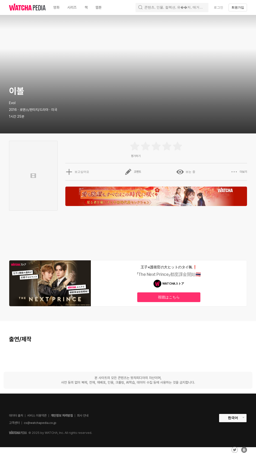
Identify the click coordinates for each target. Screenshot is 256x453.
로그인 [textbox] (218, 7)
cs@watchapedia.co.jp (40, 423)
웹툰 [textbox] (98, 7)
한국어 (233, 418)
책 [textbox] (86, 7)
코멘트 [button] (133, 171)
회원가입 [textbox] (237, 7)
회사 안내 (82, 415)
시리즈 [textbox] (72, 7)
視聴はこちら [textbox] (169, 297)
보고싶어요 (77, 171)
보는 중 (185, 171)
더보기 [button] (238, 171)
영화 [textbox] (56, 7)
